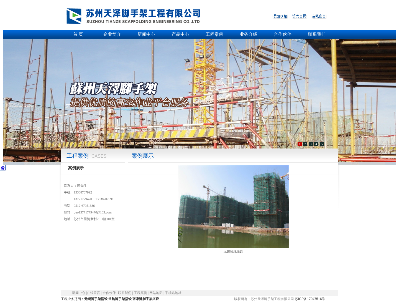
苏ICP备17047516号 (310, 299)
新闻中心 (146, 34)
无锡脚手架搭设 (96, 299)
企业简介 (112, 34)
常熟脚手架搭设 (120, 299)
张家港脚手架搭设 (145, 299)
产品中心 (180, 34)
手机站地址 (173, 293)
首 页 (78, 34)
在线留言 (93, 293)
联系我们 (317, 34)
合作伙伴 (282, 34)
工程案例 (214, 34)
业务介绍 (248, 34)
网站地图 (156, 293)
